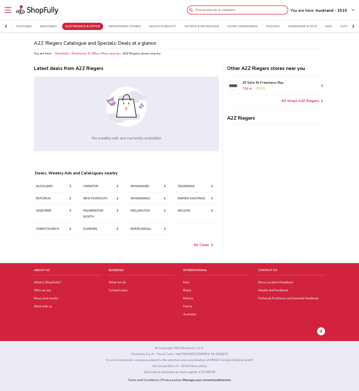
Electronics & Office (82, 26)
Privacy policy (171, 380)
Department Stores (124, 26)
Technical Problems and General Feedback (288, 298)
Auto (345, 26)
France (187, 306)
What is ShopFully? (47, 282)
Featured (24, 26)
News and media (46, 298)
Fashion (272, 26)
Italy (186, 282)
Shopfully (62, 53)
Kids (328, 26)
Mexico (188, 298)
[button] (353, 26)
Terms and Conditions (143, 380)
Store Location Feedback (275, 282)
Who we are (42, 290)
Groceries (48, 26)
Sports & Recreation (201, 26)
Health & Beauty (162, 26)
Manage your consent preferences (207, 380)
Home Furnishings (242, 26)
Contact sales (118, 290)
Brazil (187, 290)
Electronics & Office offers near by (96, 53)
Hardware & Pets (302, 26)
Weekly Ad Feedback (273, 290)
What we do (117, 282)
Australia (189, 314)
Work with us (43, 306)
